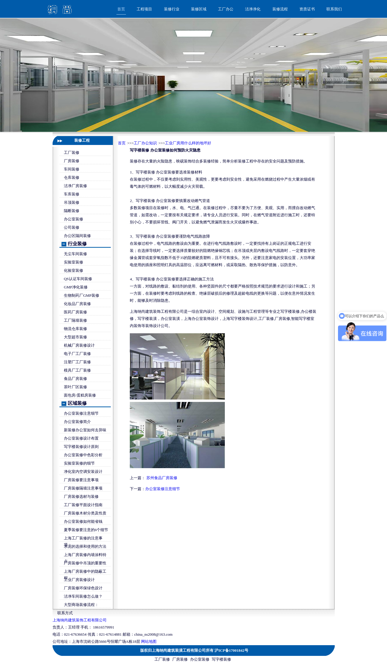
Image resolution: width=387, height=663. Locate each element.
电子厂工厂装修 (77, 353)
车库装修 (71, 194)
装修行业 (171, 9)
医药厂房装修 (75, 312)
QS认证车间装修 (78, 279)
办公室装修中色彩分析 (83, 455)
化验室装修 (73, 270)
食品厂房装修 (75, 378)
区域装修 (77, 403)
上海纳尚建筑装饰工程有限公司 (80, 620)
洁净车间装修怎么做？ (83, 596)
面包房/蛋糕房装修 (80, 395)
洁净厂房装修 (75, 186)
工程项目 (144, 9)
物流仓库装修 (75, 328)
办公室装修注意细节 (81, 413)
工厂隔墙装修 (75, 320)
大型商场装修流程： (81, 604)
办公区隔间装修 (77, 235)
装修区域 (198, 9)
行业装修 (77, 243)
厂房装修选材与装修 (81, 496)
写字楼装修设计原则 (81, 446)
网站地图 (149, 641)
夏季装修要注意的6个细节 (86, 530)
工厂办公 (225, 9)
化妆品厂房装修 (77, 303)
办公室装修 (73, 219)
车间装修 (71, 169)
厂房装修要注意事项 (81, 480)
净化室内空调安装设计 (83, 471)
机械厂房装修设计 (79, 345)
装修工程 (82, 140)
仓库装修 (71, 177)
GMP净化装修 (76, 287)
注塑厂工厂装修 (77, 362)
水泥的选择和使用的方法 (85, 546)
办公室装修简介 (77, 421)
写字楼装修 (221, 659)
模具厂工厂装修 (77, 370)
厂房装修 (71, 161)
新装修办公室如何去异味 (85, 430)
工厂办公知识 (145, 143)
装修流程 (280, 9)
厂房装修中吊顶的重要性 (85, 563)
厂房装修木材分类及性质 (85, 513)
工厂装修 (71, 152)
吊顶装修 (71, 202)
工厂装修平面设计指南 (83, 505)
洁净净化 (252, 9)
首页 (121, 9)
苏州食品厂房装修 (161, 478)
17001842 (236, 650)
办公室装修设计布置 (81, 438)
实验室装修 (73, 262)
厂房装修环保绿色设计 (83, 588)
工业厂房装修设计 (79, 579)
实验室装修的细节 (79, 463)
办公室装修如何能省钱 (83, 521)
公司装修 (71, 227)
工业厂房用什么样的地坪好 (188, 143)
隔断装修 (71, 211)
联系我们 (334, 9)
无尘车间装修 (75, 254)
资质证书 (307, 9)
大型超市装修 (75, 337)
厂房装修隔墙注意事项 (83, 488)
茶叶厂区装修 (75, 387)
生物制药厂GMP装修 (81, 295)
